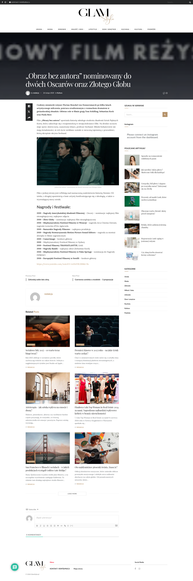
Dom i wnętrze (109, 29)
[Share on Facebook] (29, 106)
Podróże (152, 29)
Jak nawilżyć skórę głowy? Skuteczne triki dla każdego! (153, 171)
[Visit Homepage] (96, 15)
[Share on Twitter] (29, 112)
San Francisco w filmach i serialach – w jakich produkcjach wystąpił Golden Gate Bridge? (47, 469)
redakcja (36, 93)
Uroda (39, 29)
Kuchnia (125, 29)
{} (68, 526)
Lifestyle (93, 29)
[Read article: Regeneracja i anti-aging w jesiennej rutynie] (132, 242)
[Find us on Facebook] (135, 569)
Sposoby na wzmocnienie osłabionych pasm (151, 157)
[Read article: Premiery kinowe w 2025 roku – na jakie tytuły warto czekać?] (97, 331)
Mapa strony (78, 569)
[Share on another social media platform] (29, 118)
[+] (71, 526)
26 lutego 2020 (48, 93)
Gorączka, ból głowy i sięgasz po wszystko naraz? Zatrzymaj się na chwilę (153, 186)
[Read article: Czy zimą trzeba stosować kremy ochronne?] (132, 256)
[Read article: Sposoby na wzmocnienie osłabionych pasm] (132, 160)
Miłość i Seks (77, 29)
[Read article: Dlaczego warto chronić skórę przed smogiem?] (132, 215)
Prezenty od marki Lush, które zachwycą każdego (154, 198)
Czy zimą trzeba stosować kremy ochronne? (152, 253)
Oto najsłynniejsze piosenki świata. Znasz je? (96, 467)
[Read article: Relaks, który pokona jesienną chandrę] (132, 229)
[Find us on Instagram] (139, 569)
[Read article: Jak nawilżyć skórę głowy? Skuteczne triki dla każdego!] (132, 174)
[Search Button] (189, 2)
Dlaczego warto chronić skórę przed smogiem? (153, 212)
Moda (50, 29)
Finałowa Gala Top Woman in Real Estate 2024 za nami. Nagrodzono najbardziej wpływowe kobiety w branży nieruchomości (97, 410)
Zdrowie (62, 29)
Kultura (138, 29)
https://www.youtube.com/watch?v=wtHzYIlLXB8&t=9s (63, 264)
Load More (72, 494)
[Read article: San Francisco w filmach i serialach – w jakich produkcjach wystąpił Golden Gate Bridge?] (48, 448)
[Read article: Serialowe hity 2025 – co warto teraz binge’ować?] (48, 331)
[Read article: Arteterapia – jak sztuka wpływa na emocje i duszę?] (48, 388)
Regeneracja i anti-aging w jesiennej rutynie (152, 239)
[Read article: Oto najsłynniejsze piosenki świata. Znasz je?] (97, 448)
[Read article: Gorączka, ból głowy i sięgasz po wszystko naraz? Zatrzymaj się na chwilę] (132, 187)
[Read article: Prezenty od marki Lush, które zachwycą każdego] (132, 201)
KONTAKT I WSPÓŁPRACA (60, 569)
